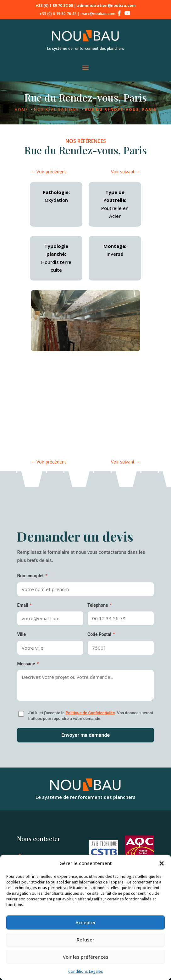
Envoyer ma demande (85, 735)
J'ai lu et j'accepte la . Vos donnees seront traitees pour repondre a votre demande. (90, 715)
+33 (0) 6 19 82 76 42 (57, 13)
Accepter (85, 922)
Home (21, 109)
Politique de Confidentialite (90, 712)
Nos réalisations (56, 109)
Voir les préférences (85, 957)
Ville (21, 634)
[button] (161, 863)
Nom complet (32, 575)
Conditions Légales (85, 971)
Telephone (99, 605)
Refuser (85, 939)
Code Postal (101, 634)
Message (28, 663)
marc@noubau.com (97, 13)
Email (24, 605)
